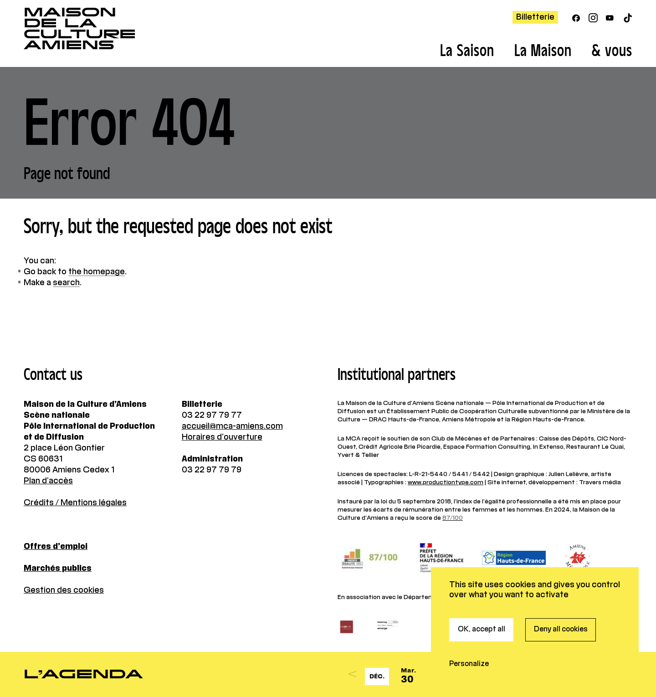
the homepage (96, 272)
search (66, 283)
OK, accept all (481, 576)
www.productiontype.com (445, 482)
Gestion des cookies (64, 590)
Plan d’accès (48, 481)
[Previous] (352, 675)
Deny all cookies (561, 576)
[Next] (594, 675)
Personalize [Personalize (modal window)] (469, 611)
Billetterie (535, 17)
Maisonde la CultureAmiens (80, 28)
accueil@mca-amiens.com (232, 426)
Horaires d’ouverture (222, 437)
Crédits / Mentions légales (75, 503)
